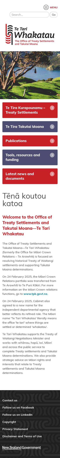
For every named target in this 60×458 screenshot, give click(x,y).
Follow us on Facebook (18, 407)
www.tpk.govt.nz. (36, 294)
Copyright (9, 422)
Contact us (9, 400)
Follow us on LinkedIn (17, 414)
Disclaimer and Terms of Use (22, 436)
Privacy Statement (15, 429)
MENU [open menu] (54, 7)
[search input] (29, 15)
